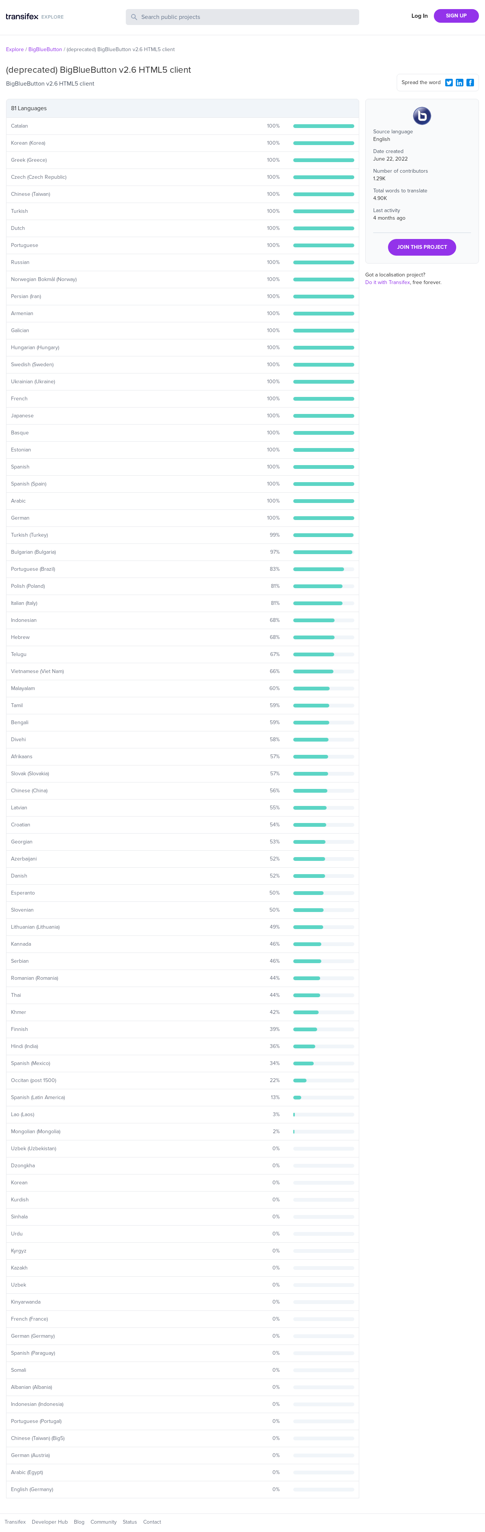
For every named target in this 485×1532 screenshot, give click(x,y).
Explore (15, 49)
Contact (152, 1522)
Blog (79, 1522)
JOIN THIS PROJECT (422, 247)
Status (130, 1522)
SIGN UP (456, 15)
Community (104, 1522)
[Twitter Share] (449, 82)
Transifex (15, 1522)
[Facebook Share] (470, 82)
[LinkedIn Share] (459, 82)
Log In (419, 16)
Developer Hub (50, 1522)
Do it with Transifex (387, 282)
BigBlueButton (45, 49)
